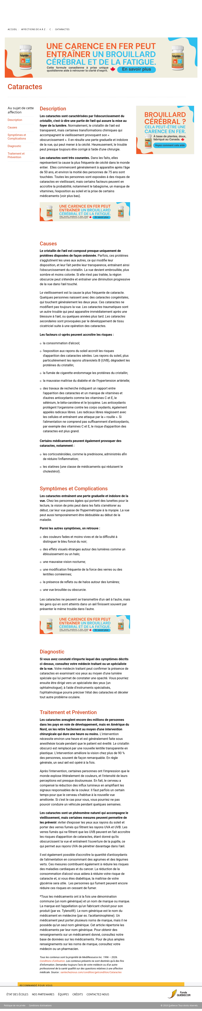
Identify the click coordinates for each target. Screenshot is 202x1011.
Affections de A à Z (33, 29)
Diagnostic (14, 146)
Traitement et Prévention (16, 155)
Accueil (12, 29)
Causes (12, 127)
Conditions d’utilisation (52, 960)
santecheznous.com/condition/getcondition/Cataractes (91, 972)
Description (15, 120)
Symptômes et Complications (17, 137)
